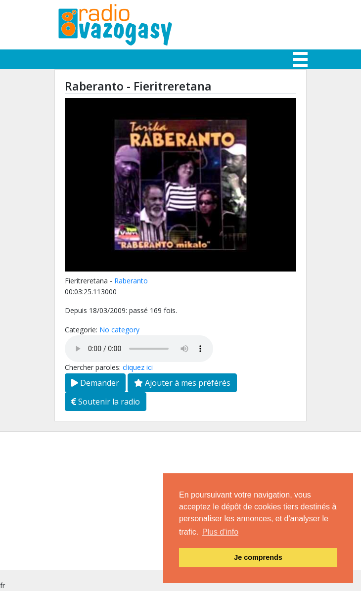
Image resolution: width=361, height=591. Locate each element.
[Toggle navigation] (300, 59)
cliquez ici (138, 367)
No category (119, 329)
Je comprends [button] (258, 557)
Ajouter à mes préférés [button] (182, 382)
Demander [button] (95, 382)
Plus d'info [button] (220, 532)
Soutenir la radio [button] (105, 401)
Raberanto (131, 280)
